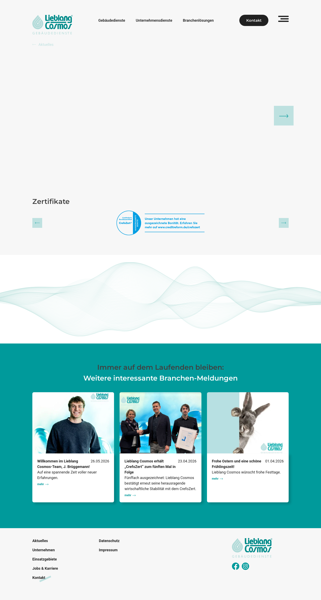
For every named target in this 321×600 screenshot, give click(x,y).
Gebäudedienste (111, 20)
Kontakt (254, 20)
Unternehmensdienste (154, 20)
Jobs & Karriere (45, 568)
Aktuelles (43, 44)
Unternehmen (43, 550)
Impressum (108, 550)
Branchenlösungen (198, 20)
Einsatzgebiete (44, 559)
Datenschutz (109, 541)
